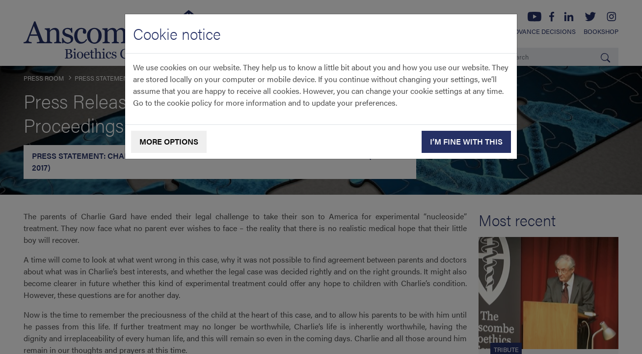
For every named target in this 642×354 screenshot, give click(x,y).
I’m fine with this (466, 141)
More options (168, 141)
